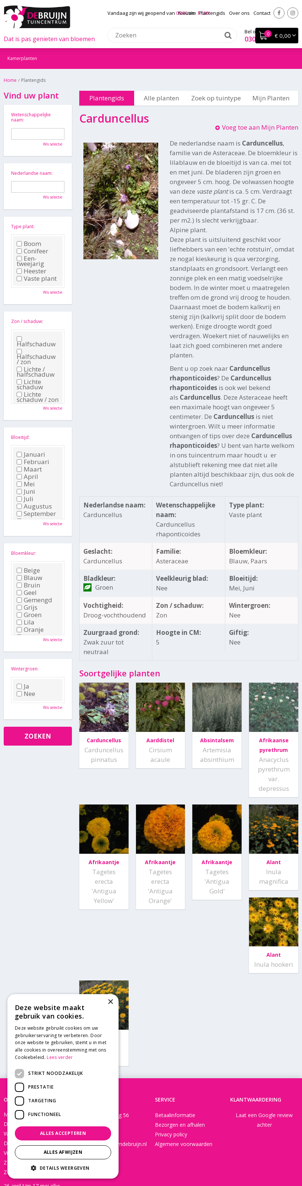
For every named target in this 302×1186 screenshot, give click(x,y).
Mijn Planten (270, 98)
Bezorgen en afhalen (180, 1060)
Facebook (279, 13)
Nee (26, 693)
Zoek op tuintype (216, 98)
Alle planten (161, 98)
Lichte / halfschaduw (35, 372)
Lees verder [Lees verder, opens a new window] (60, 1057)
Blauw (29, 577)
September (36, 513)
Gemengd (34, 600)
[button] (63, 1167)
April (27, 476)
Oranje (30, 629)
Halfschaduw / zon (36, 356)
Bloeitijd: (20, 437)
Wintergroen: (25, 669)
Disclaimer (183, 1158)
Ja (23, 686)
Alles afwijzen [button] (63, 1152)
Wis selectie (52, 144)
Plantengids (106, 98)
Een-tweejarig (30, 261)
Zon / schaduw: (27, 321)
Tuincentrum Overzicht (228, 1158)
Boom (29, 243)
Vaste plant (37, 278)
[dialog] (63, 1086)
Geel (27, 592)
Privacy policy (171, 1070)
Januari (31, 454)
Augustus (34, 506)
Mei (26, 484)
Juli (25, 499)
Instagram (292, 13)
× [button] (110, 1002)
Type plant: (22, 226)
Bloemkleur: (23, 553)
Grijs (27, 607)
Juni (26, 491)
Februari (33, 461)
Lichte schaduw (30, 384)
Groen (29, 614)
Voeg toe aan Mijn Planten (260, 127)
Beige (28, 570)
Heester (31, 271)
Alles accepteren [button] (63, 1133)
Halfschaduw (36, 341)
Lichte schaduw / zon (38, 397)
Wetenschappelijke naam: (31, 117)
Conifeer (32, 251)
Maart (29, 469)
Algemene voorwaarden (183, 1079)
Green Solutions (147, 1158)
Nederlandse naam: (32, 173)
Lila (25, 622)
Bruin (28, 585)
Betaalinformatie (175, 1051)
